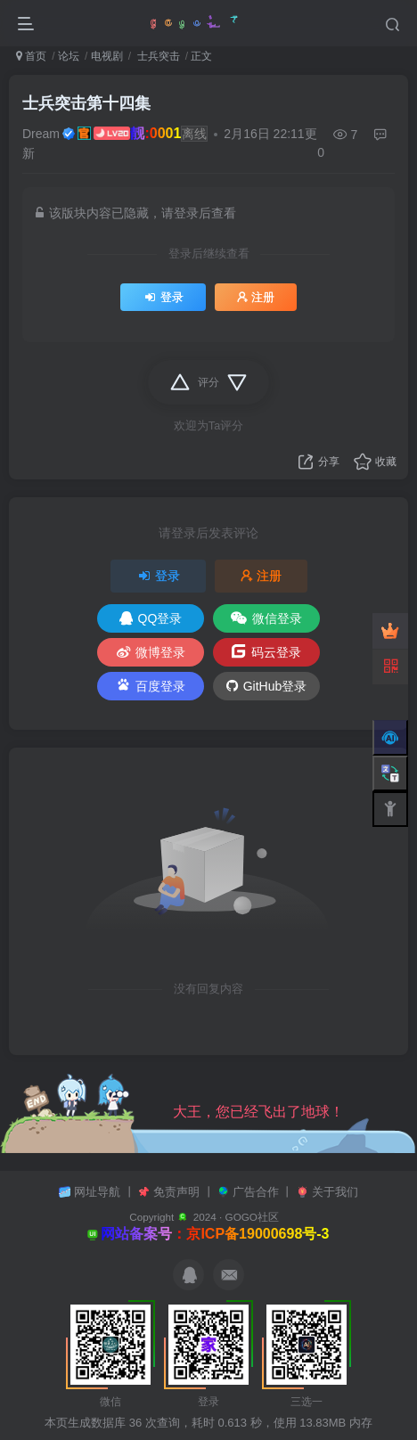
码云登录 (266, 651)
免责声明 (178, 1192)
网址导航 (99, 1192)
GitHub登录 (266, 686)
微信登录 (266, 618)
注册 (255, 297)
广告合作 (257, 1192)
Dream (41, 134)
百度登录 (151, 684)
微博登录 (151, 652)
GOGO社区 (252, 1217)
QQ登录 (151, 618)
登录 (163, 297)
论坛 (68, 56)
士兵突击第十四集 (86, 103)
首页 (31, 56)
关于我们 (335, 1192)
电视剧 (107, 56)
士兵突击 (156, 56)
